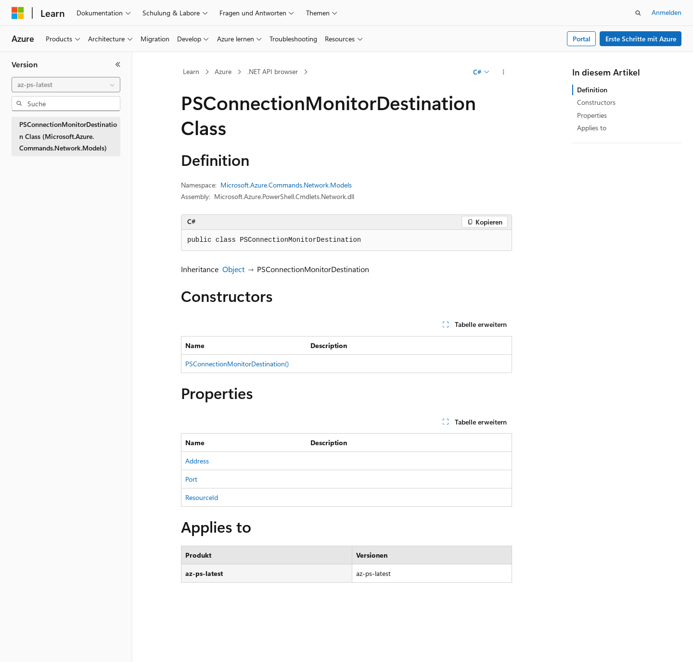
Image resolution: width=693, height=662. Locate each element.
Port (191, 479)
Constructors (596, 102)
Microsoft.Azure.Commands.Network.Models (286, 184)
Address (197, 460)
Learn (191, 71)
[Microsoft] (18, 13)
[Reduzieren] (118, 64)
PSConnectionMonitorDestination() (237, 363)
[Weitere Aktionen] (503, 72)
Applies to (591, 127)
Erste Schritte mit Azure (640, 38)
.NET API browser (272, 71)
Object (233, 269)
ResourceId (201, 497)
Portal (581, 38)
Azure (223, 71)
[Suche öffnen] (638, 13)
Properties (592, 115)
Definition (592, 89)
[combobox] (66, 84)
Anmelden (666, 12)
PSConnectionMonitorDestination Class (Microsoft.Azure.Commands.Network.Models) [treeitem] (68, 136)
